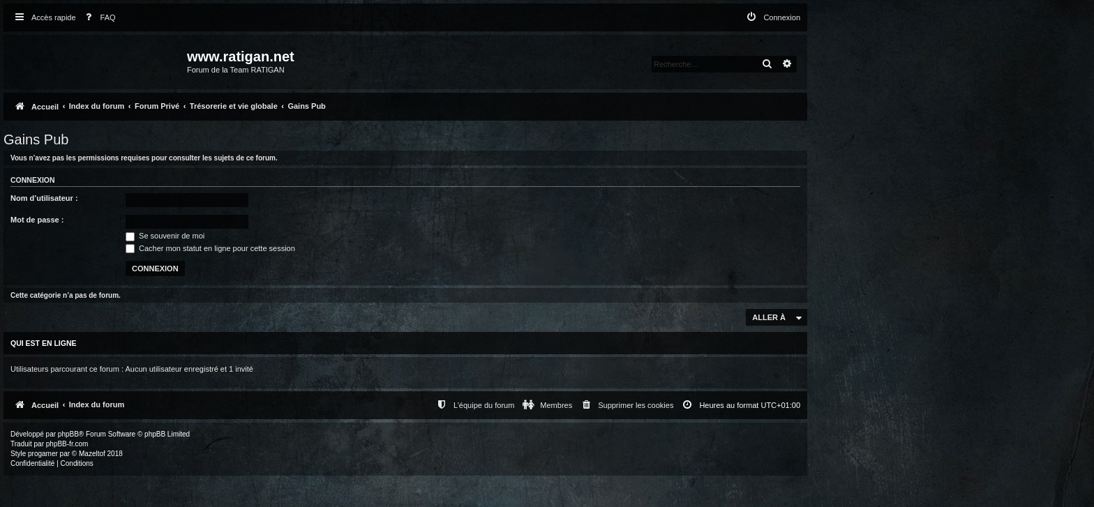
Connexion (32, 180)
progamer (43, 453)
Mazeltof (92, 453)
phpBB (68, 434)
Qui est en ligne (43, 343)
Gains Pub (35, 139)
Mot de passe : (36, 219)
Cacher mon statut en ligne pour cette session (210, 248)
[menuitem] (98, 18)
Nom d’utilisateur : (44, 198)
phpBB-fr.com (67, 444)
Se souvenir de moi (165, 236)
